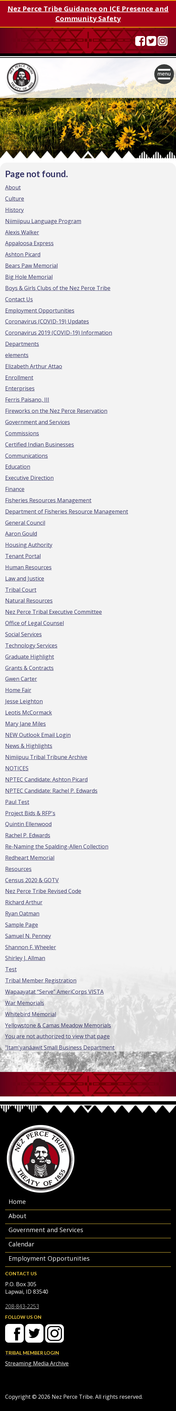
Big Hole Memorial (29, 277)
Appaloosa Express (29, 243)
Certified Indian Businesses (39, 444)
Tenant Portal (23, 556)
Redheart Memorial (29, 857)
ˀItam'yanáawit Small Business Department (60, 1047)
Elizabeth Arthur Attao (33, 366)
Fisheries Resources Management (48, 500)
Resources (18, 869)
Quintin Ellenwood (28, 824)
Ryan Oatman (22, 913)
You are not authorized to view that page (57, 1036)
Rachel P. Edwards (27, 835)
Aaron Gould (21, 533)
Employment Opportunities (39, 310)
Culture (14, 198)
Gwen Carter (21, 679)
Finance (14, 489)
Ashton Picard (22, 254)
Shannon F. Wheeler (30, 947)
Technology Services (31, 645)
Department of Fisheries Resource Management (66, 511)
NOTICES (17, 768)
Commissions (22, 433)
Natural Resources (29, 600)
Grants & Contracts (29, 668)
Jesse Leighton (24, 701)
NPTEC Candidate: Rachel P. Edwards (51, 790)
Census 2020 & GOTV (32, 880)
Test (11, 969)
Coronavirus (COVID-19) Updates (47, 321)
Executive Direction (29, 478)
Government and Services (37, 422)
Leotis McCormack (28, 712)
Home (17, 1201)
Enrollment (19, 377)
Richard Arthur (23, 902)
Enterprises (20, 388)
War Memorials (24, 1003)
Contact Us (19, 299)
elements (17, 355)
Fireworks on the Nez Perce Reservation (56, 411)
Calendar (21, 1244)
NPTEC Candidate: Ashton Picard (46, 779)
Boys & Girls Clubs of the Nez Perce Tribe (57, 288)
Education (17, 466)
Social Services (23, 634)
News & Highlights (28, 746)
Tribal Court (20, 589)
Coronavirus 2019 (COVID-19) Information (58, 332)
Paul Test (17, 802)
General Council (25, 522)
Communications (26, 455)
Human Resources (28, 567)
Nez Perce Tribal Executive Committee (53, 612)
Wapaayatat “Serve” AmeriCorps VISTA (54, 991)
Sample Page (21, 924)
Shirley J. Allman (25, 958)
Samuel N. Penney (28, 936)
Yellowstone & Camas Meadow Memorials (58, 1025)
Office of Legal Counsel (34, 623)
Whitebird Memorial (30, 1014)
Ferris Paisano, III (27, 399)
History (14, 210)
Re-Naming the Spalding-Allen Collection (56, 846)
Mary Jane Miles (25, 723)
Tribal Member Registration (40, 980)
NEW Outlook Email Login (38, 735)
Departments (22, 344)
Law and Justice (24, 578)
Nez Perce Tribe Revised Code (43, 891)
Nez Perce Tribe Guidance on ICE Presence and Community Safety (88, 13)
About (13, 187)
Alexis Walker (22, 232)
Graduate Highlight (29, 656)
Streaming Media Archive (37, 1363)
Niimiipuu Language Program (43, 221)
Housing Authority (28, 545)
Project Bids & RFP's (30, 813)
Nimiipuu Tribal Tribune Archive (46, 757)
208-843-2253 (22, 1306)
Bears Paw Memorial (31, 265)
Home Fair (18, 690)
